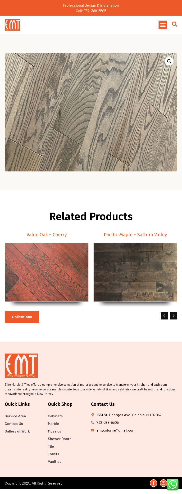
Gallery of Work (17, 431)
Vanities (54, 461)
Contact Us (14, 423)
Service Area (15, 416)
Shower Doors (59, 438)
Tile (51, 446)
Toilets (53, 453)
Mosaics (54, 431)
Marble (53, 423)
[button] (163, 25)
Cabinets (55, 416)
